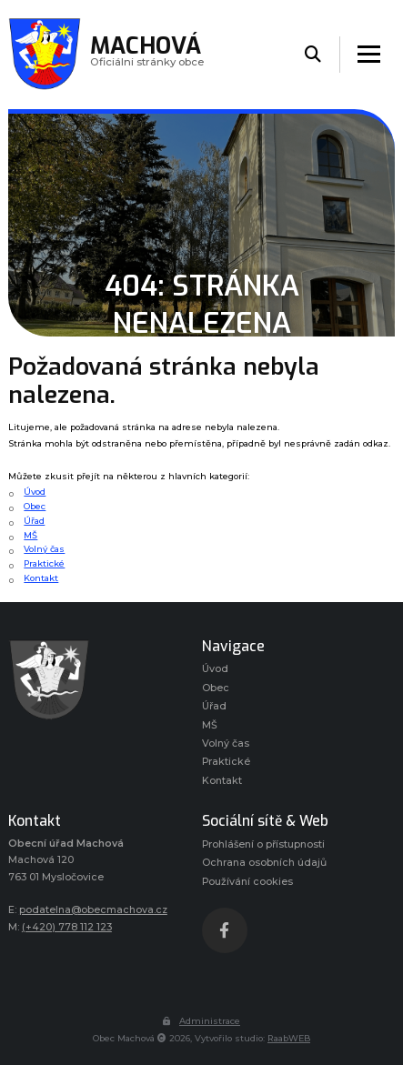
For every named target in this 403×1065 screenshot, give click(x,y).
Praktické (44, 563)
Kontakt (41, 578)
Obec (34, 506)
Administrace (201, 1021)
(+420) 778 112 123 (67, 927)
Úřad (34, 521)
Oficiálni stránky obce (147, 54)
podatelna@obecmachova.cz (93, 910)
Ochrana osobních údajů (264, 863)
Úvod (34, 492)
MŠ (30, 535)
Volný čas (44, 549)
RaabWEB (288, 1038)
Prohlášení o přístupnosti (263, 844)
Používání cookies (247, 882)
